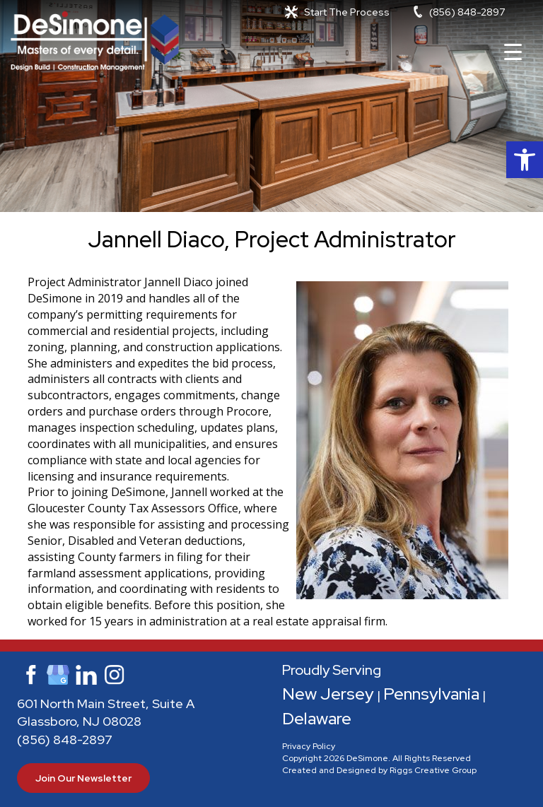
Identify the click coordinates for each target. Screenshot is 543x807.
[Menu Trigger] (513, 51)
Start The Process (347, 12)
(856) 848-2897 (467, 12)
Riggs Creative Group (433, 770)
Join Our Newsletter (83, 778)
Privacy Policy (308, 746)
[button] (524, 159)
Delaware (316, 718)
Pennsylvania (431, 694)
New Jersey (328, 694)
